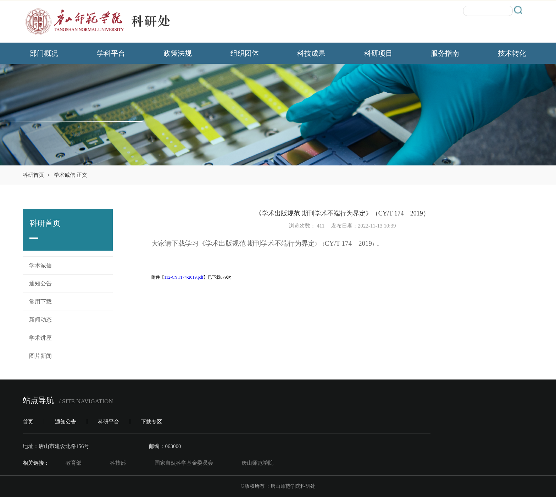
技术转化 (512, 53)
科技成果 (311, 53)
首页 (28, 422)
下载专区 (151, 422)
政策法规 (177, 53)
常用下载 (40, 302)
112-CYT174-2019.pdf (184, 277)
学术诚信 (64, 175)
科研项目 (378, 53)
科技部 (118, 463)
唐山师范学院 (257, 463)
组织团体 (244, 53)
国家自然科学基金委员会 (184, 463)
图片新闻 (40, 356)
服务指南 (445, 53)
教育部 (74, 463)
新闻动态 (40, 320)
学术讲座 (40, 338)
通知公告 (40, 283)
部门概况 (44, 53)
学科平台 (111, 53)
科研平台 (108, 422)
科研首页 (33, 175)
